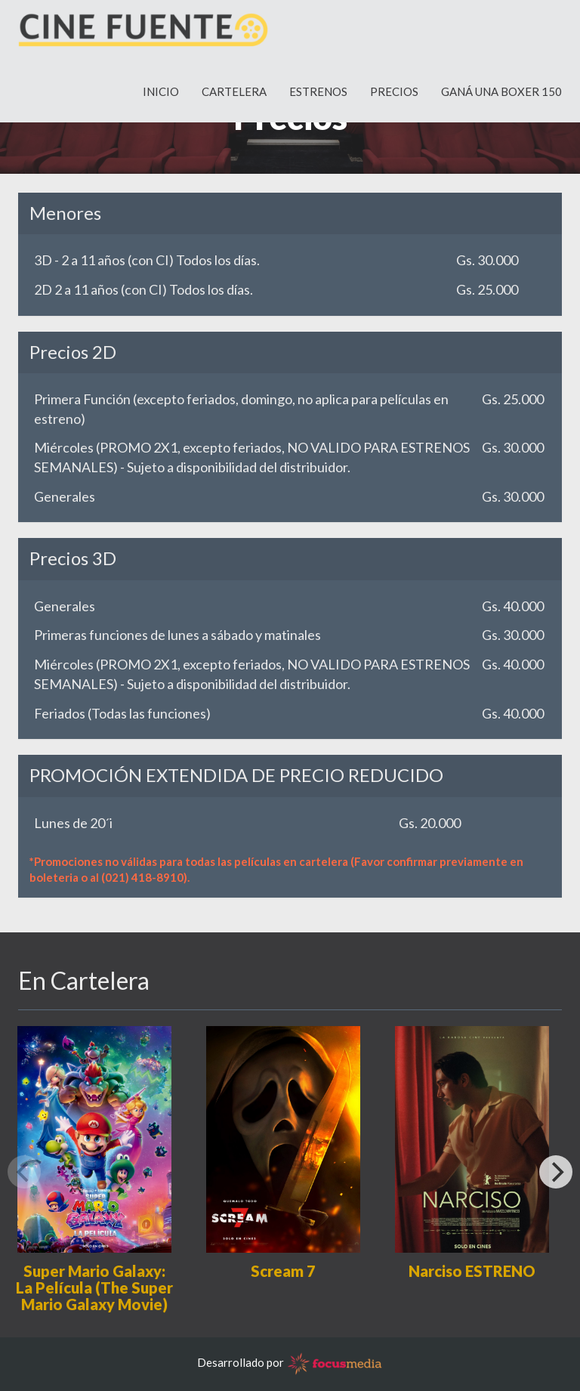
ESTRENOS (318, 98)
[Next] (555, 1172)
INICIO (161, 98)
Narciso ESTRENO (472, 1271)
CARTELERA (234, 98)
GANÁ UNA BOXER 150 (501, 98)
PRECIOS (394, 98)
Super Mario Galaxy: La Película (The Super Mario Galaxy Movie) (94, 1287)
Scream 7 (283, 1271)
